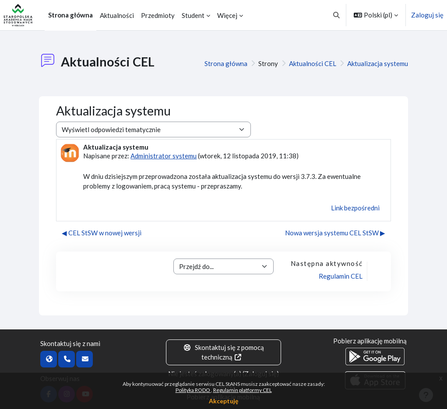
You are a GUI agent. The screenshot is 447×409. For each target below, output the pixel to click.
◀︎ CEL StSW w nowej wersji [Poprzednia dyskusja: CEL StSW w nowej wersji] (101, 233)
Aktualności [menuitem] (117, 15)
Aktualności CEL (312, 63)
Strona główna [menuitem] (70, 15)
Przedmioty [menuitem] (158, 15)
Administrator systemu (163, 156)
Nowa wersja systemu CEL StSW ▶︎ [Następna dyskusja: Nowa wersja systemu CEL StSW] (335, 233)
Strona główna (225, 63)
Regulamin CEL (341, 276)
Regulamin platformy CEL (242, 390)
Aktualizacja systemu (377, 63)
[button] (337, 15)
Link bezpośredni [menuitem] (355, 208)
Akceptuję (223, 401)
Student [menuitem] (193, 15)
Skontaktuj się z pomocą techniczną (223, 352)
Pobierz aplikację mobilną (370, 341)
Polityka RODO (193, 390)
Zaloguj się (427, 15)
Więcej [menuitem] (227, 15)
